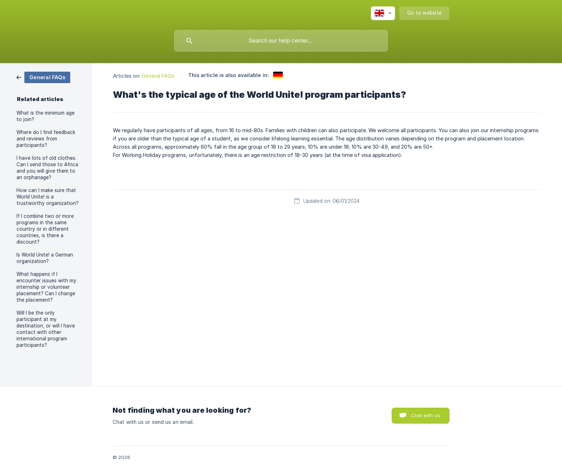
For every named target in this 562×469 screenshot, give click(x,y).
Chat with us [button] (425, 415)
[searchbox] (281, 41)
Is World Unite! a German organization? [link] (44, 258)
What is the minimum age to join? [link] (45, 116)
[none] (383, 13)
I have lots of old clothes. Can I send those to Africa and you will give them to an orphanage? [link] (47, 167)
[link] (43, 76)
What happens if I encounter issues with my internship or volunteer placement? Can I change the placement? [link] (46, 287)
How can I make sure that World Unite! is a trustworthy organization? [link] (47, 196)
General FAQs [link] (158, 76)
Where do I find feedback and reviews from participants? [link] (45, 138)
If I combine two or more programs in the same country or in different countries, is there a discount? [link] (45, 229)
